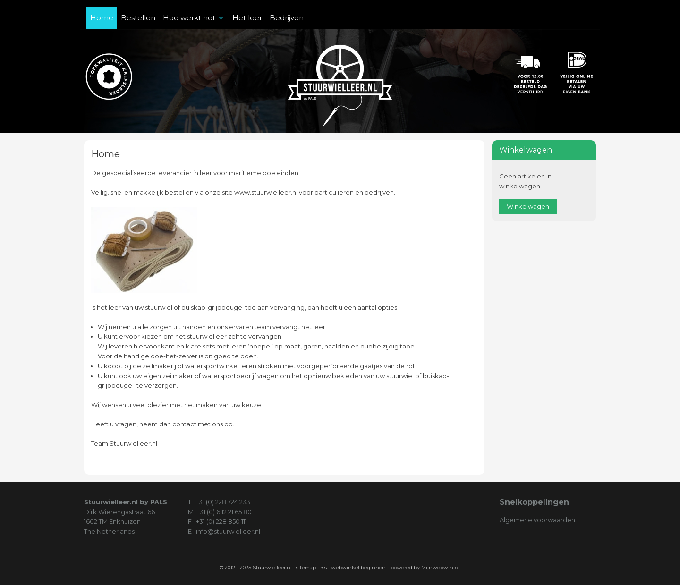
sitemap (306, 567)
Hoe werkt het (194, 17)
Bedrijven (287, 17)
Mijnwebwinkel (441, 567)
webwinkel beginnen (358, 567)
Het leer (247, 17)
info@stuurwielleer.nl (228, 531)
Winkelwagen (528, 206)
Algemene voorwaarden (537, 520)
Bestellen (138, 17)
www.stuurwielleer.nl (266, 192)
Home (101, 17)
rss (323, 567)
